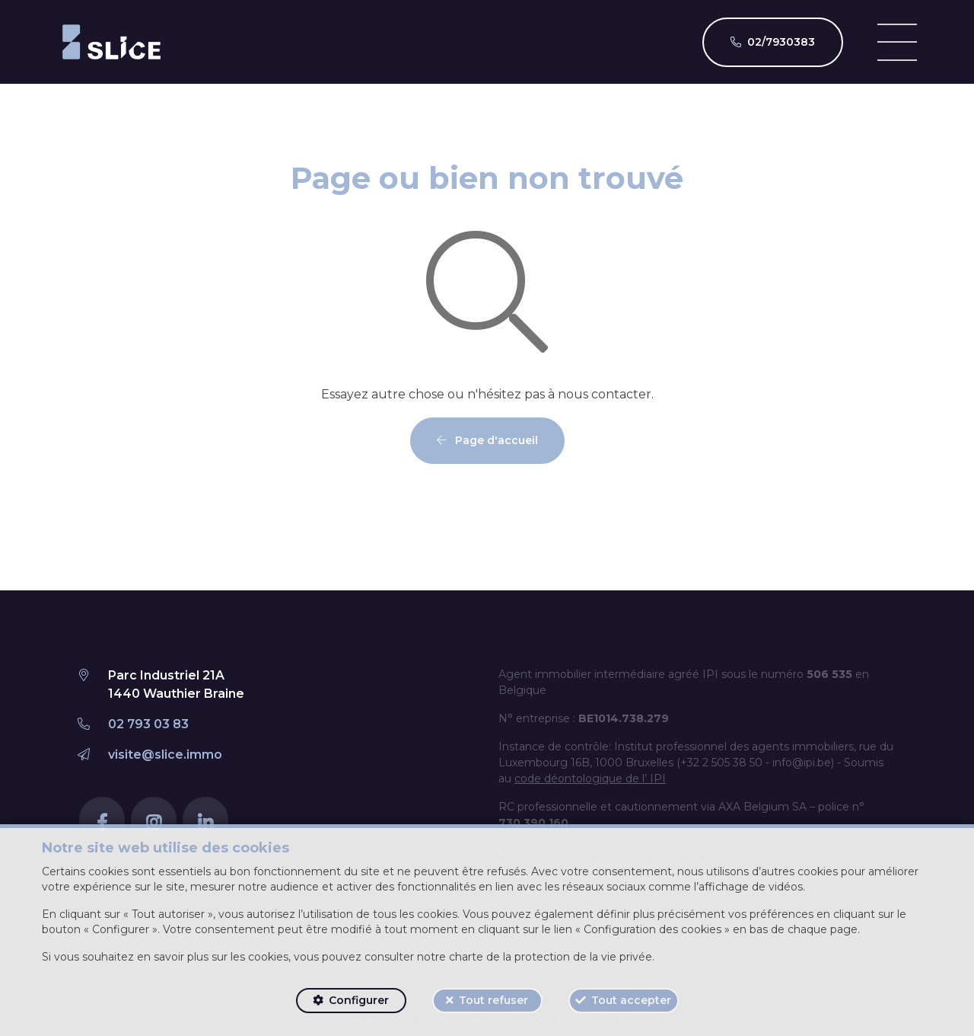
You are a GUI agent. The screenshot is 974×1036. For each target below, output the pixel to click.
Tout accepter (631, 1000)
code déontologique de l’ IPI (590, 778)
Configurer (359, 1000)
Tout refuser (493, 1000)
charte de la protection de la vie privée (550, 957)
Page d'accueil (487, 440)
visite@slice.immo (165, 754)
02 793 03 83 (148, 724)
